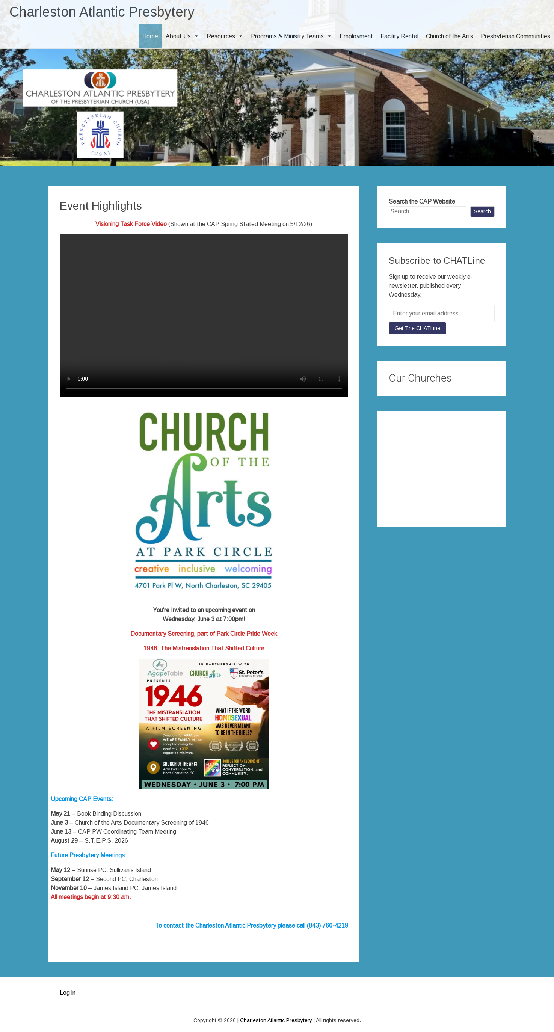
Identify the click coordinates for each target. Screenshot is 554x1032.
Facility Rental (399, 36)
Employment (356, 36)
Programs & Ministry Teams (291, 36)
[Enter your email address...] (441, 313)
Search (482, 211)
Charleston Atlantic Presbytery (102, 12)
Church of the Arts (449, 36)
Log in (67, 993)
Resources (225, 36)
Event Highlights (101, 205)
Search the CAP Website (422, 201)
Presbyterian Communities (515, 36)
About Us (182, 36)
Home (150, 36)
